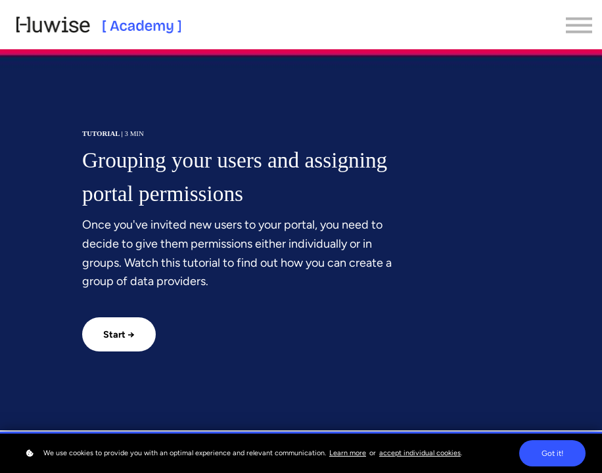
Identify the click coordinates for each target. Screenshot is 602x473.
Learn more (347, 453)
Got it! (552, 453)
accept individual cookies (420, 453)
